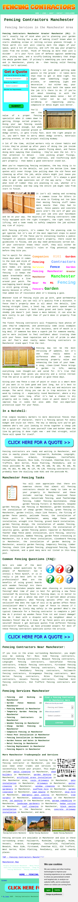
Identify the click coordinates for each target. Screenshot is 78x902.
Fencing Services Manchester (25, 691)
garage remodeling (62, 801)
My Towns (6, 896)
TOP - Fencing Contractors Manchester (23, 857)
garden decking (42, 775)
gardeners (7, 789)
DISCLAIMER (69, 13)
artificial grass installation (34, 777)
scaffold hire (41, 789)
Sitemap (4, 880)
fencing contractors (58, 682)
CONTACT (59, 13)
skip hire (70, 792)
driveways (42, 783)
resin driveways (39, 780)
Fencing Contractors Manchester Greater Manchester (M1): (36, 33)
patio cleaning (22, 772)
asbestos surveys (42, 798)
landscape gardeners (28, 804)
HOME (37, 13)
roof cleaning (30, 806)
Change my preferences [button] (54, 894)
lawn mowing (38, 792)
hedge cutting (68, 804)
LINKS (44, 13)
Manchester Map (10, 862)
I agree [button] (48, 890)
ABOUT (51, 13)
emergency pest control (35, 795)
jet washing (16, 801)
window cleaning (45, 786)
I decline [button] (57, 890)
